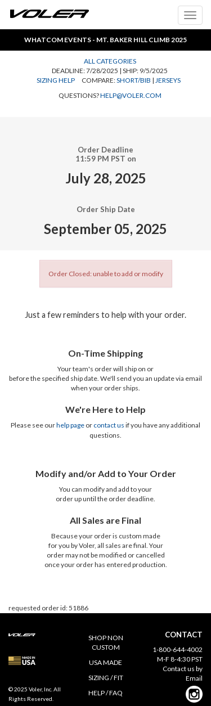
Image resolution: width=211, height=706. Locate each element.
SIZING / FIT (105, 677)
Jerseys (168, 80)
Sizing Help (56, 80)
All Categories (110, 61)
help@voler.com (130, 95)
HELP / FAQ (105, 693)
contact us (108, 425)
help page (70, 425)
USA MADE (105, 662)
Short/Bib (133, 80)
